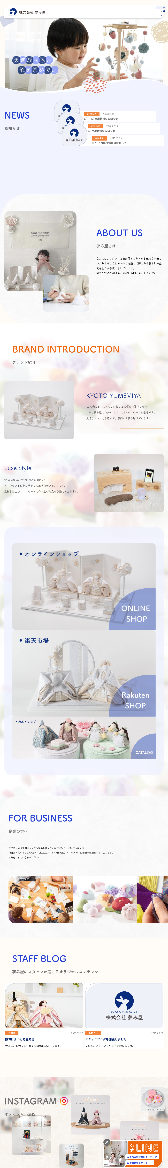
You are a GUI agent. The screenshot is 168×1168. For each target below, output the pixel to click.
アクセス (74, 1085)
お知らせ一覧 (26, 173)
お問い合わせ (156, 1092)
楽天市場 (155, 1113)
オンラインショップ (127, 1113)
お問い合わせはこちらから (36, 742)
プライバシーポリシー (13, 1114)
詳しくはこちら (141, 292)
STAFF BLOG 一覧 (84, 938)
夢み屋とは (108, 1072)
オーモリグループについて (82, 1091)
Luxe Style (129, 1085)
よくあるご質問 (158, 1085)
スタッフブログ (158, 1072)
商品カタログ (130, 1091)
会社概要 (74, 1079)
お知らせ (154, 1079)
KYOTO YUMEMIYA (132, 1079)
